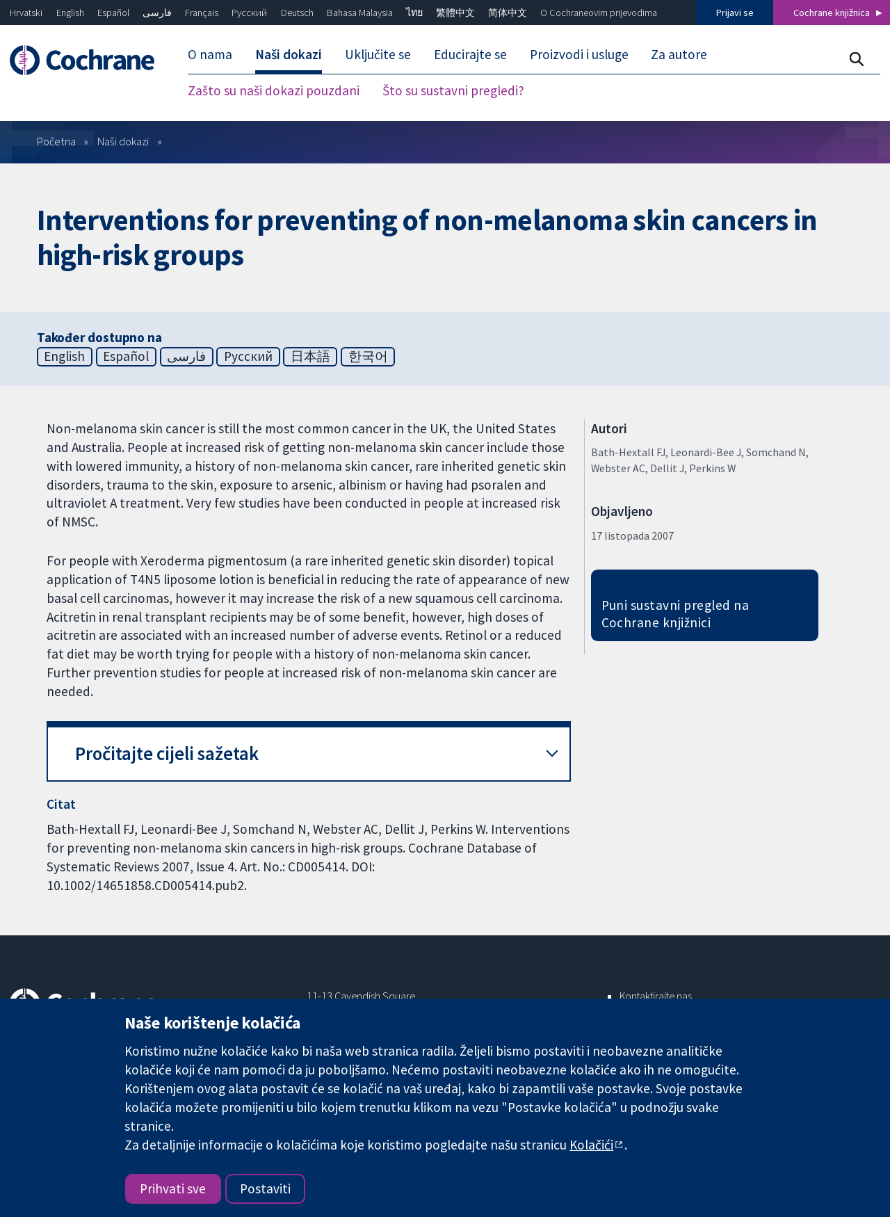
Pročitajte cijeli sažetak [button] (167, 753)
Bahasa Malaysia (360, 12)
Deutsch (297, 12)
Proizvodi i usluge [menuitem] (579, 54)
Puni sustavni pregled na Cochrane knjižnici (675, 614)
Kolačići (591, 1144)
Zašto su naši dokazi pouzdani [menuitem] (273, 90)
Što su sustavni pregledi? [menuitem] (453, 90)
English (70, 12)
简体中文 (507, 12)
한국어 (368, 356)
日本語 (310, 356)
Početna (56, 141)
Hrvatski (26, 12)
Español (113, 12)
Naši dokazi (123, 141)
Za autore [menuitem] (679, 54)
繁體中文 (455, 12)
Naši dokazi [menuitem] (288, 54)
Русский (249, 12)
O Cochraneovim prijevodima (598, 12)
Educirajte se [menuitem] (470, 54)
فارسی (157, 12)
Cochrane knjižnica (831, 12)
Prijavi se (735, 12)
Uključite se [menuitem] (378, 54)
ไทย (414, 12)
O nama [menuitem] (210, 54)
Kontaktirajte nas (656, 996)
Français (201, 12)
